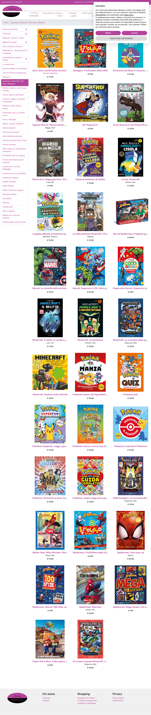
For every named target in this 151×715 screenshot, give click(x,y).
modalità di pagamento (87, 701)
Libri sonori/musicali (11, 132)
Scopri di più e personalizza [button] (121, 38)
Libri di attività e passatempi (14, 73)
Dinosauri (6, 77)
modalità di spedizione (86, 703)
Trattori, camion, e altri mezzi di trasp (14, 89)
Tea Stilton (7, 199)
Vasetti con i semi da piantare (11, 216)
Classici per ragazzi (10, 178)
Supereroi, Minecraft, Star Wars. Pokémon (28, 23)
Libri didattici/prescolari (12, 136)
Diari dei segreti (9, 128)
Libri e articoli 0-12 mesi (12, 47)
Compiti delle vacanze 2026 (14, 222)
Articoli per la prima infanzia (90, 14)
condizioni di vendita (86, 698)
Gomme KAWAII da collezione (15, 69)
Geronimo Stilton (10, 194)
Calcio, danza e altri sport (13, 95)
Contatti (45, 701)
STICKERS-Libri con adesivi (14, 156)
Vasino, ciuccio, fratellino (13, 124)
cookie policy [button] (128, 15)
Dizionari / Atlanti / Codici (13, 38)
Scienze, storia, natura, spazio (12, 107)
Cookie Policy (118, 701)
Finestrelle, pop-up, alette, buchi (14, 114)
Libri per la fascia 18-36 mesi (14, 140)
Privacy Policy (118, 698)
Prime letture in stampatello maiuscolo (14, 150)
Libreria (5, 7)
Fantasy (6, 203)
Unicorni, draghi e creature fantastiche (14, 100)
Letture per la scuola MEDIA (14, 174)
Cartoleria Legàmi (72, 14)
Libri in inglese (8, 211)
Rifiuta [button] (108, 33)
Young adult (8, 207)
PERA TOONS (8, 186)
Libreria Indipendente (17, 698)
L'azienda (46, 698)
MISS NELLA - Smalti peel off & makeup (15, 52)
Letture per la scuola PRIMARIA (11, 168)
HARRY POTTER (9, 182)
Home (5, 23)
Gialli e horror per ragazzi (13, 190)
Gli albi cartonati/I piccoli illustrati (13, 161)
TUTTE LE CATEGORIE (34, 14)
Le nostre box (8, 64)
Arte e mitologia (9, 120)
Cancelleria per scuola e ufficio (52, 14)
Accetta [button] (134, 33)
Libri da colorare (9, 145)
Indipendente (8, 13)
